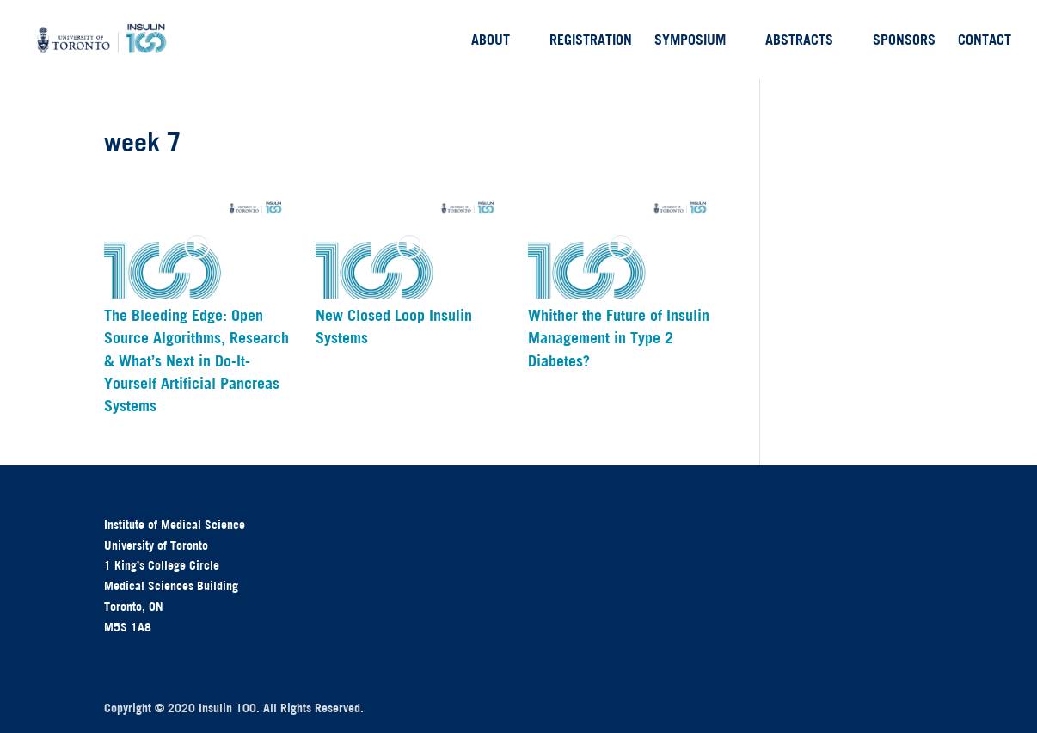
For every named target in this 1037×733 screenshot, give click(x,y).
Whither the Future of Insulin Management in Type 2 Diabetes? (618, 338)
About (490, 41)
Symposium (690, 41)
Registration (590, 41)
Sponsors (904, 41)
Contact (984, 41)
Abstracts (799, 41)
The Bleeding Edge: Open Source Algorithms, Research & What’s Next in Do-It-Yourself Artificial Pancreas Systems (196, 360)
